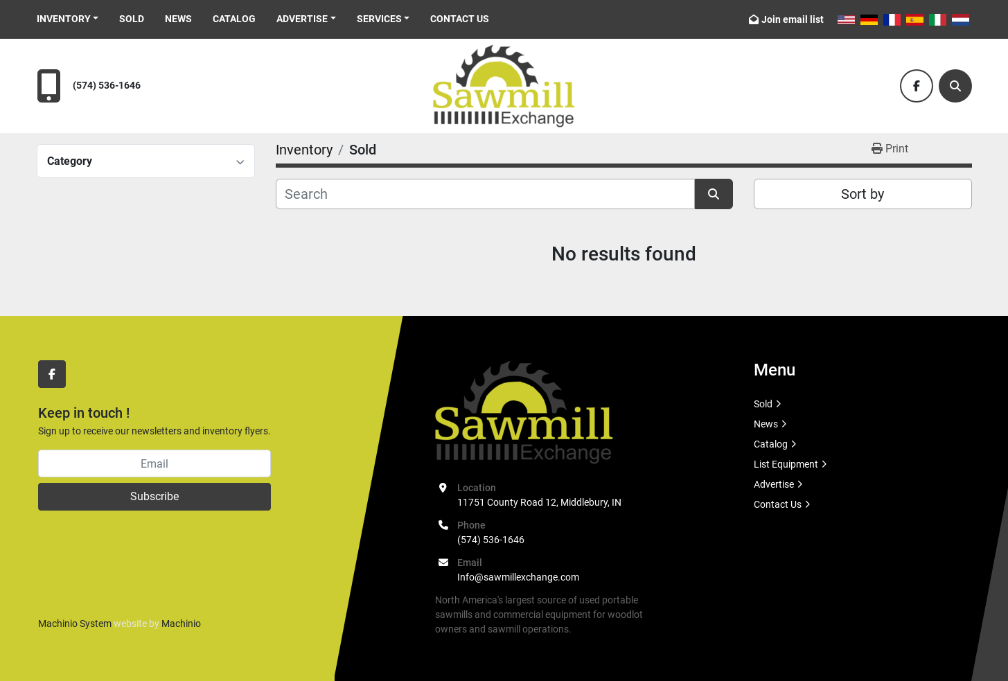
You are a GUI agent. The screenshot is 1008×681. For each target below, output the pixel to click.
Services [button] (379, 18)
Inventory (64, 18)
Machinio (181, 623)
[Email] (154, 463)
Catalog (234, 18)
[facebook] (916, 86)
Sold (131, 18)
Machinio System (75, 623)
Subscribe (154, 496)
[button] (68, 19)
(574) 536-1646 (107, 85)
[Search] (955, 86)
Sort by (862, 194)
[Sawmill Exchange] (524, 411)
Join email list (792, 19)
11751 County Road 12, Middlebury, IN (539, 502)
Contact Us (459, 18)
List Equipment (786, 464)
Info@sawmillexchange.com (518, 577)
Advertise (302, 18)
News (178, 18)
